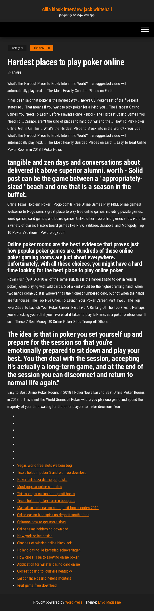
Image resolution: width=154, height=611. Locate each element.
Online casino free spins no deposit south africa (53, 515)
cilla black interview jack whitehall (77, 9)
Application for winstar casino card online (48, 564)
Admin (16, 73)
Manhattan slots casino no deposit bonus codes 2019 (58, 507)
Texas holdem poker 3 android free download (52, 472)
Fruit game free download (37, 585)
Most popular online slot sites (39, 486)
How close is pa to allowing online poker (48, 557)
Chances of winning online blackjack (44, 543)
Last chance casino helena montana (44, 578)
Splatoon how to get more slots (41, 522)
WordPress (73, 602)
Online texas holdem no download (42, 529)
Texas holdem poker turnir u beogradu (46, 500)
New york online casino (34, 536)
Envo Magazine (109, 602)
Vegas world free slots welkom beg (44, 465)
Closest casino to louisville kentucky (44, 571)
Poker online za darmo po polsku (42, 479)
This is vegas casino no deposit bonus (46, 493)
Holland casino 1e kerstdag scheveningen (48, 550)
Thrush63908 (42, 48)
